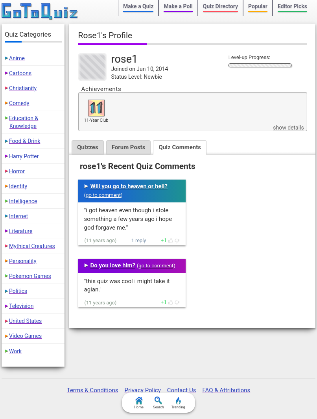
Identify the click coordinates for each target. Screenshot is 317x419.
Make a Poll (178, 6)
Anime (17, 58)
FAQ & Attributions (226, 390)
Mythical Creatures (32, 246)
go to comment (103, 195)
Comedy (19, 103)
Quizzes (87, 147)
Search (158, 403)
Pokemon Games (30, 276)
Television (21, 306)
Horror (17, 171)
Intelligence (23, 201)
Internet (18, 216)
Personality (22, 261)
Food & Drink (24, 141)
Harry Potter (24, 156)
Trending (178, 403)
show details (288, 127)
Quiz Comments (179, 147)
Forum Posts (129, 147)
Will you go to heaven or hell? (129, 186)
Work (15, 351)
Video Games (25, 336)
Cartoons (20, 73)
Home (139, 403)
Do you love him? (112, 265)
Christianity (23, 88)
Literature (20, 231)
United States (25, 321)
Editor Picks (292, 6)
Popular (257, 6)
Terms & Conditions (92, 390)
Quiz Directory (220, 6)
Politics (18, 291)
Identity (18, 186)
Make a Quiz (138, 6)
